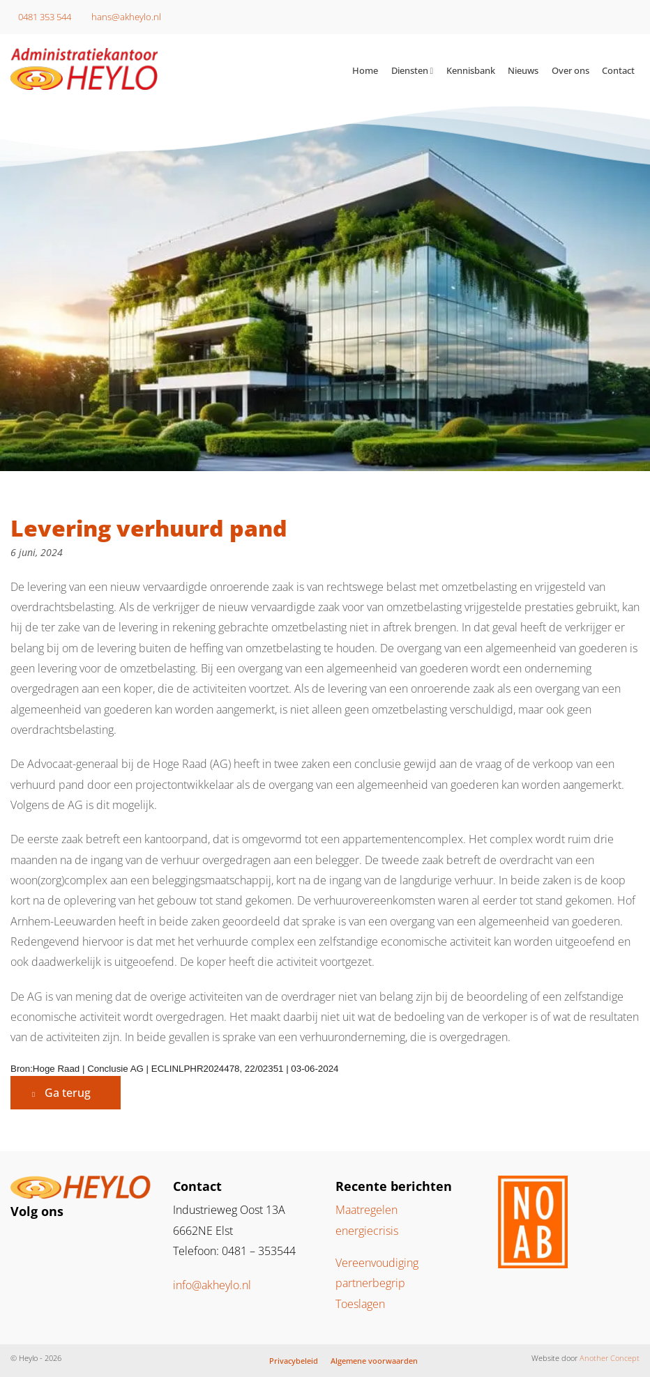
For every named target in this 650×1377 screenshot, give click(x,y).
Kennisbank (470, 70)
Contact (618, 70)
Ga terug (68, 1092)
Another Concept (610, 1358)
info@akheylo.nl (212, 1285)
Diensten (409, 70)
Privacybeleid (293, 1360)
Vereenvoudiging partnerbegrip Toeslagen (376, 1283)
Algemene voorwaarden (374, 1360)
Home (365, 70)
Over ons (570, 70)
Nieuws (523, 70)
